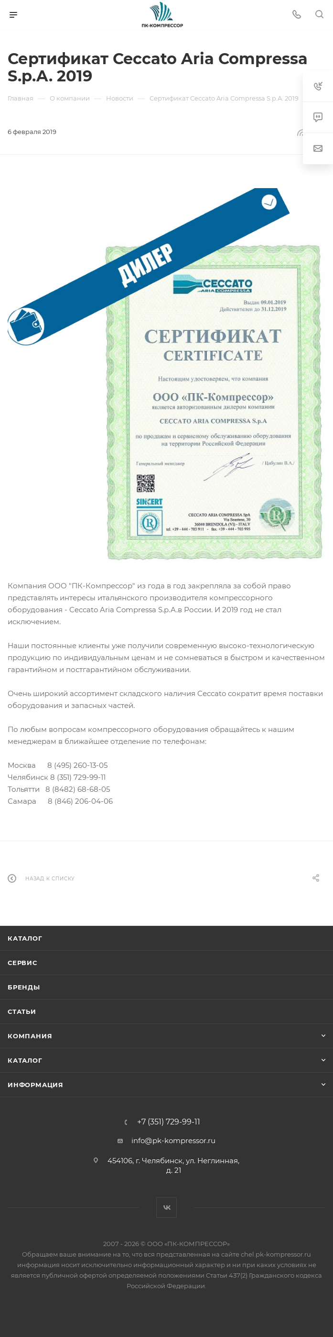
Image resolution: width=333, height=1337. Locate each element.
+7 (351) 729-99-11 (168, 1122)
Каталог (25, 938)
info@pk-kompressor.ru (173, 1140)
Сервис (22, 962)
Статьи (22, 1011)
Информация (36, 1085)
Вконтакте (166, 1207)
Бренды (24, 987)
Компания (30, 1036)
